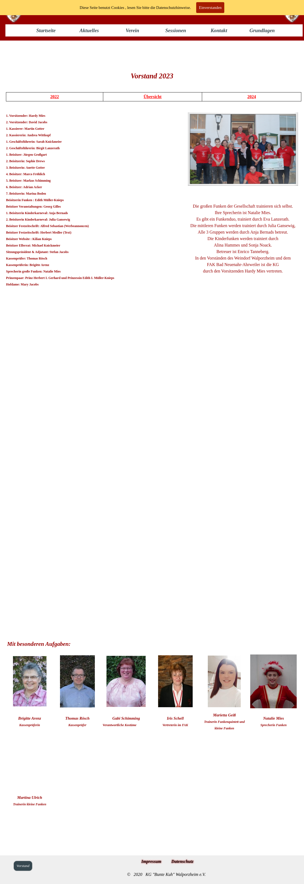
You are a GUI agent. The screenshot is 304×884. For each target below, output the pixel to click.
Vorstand (22, 866)
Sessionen (175, 30)
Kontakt (219, 30)
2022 (54, 96)
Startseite (46, 30)
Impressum (151, 861)
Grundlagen (262, 30)
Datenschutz (182, 861)
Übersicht (152, 96)
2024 (251, 96)
